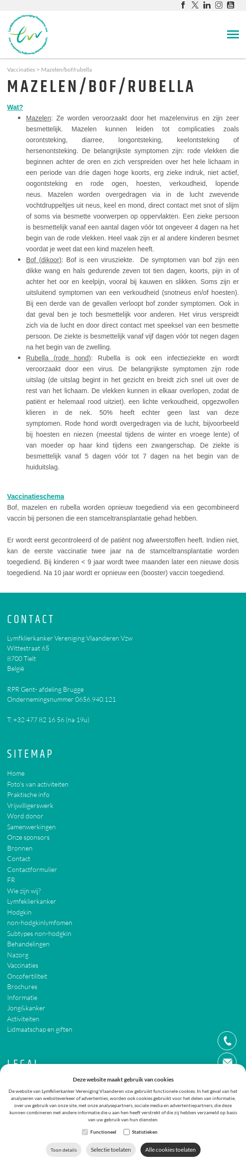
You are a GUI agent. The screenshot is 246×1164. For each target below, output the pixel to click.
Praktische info (28, 794)
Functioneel (103, 1132)
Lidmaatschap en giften (39, 1029)
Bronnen (20, 848)
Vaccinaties (21, 69)
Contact (31, 620)
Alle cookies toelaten (170, 1149)
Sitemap (30, 754)
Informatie (22, 997)
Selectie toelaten (111, 1149)
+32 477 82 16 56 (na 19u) (51, 719)
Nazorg (17, 955)
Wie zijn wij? (24, 891)
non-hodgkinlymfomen (39, 922)
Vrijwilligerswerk (30, 805)
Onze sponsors (28, 837)
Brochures (22, 986)
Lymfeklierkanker (31, 901)
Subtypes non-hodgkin (39, 933)
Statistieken (145, 1132)
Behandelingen (28, 944)
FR (11, 880)
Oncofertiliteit (27, 976)
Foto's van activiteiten (38, 784)
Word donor (25, 816)
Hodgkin (19, 912)
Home (16, 773)
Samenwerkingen (31, 827)
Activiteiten (23, 1019)
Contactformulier (32, 869)
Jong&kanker (26, 1008)
